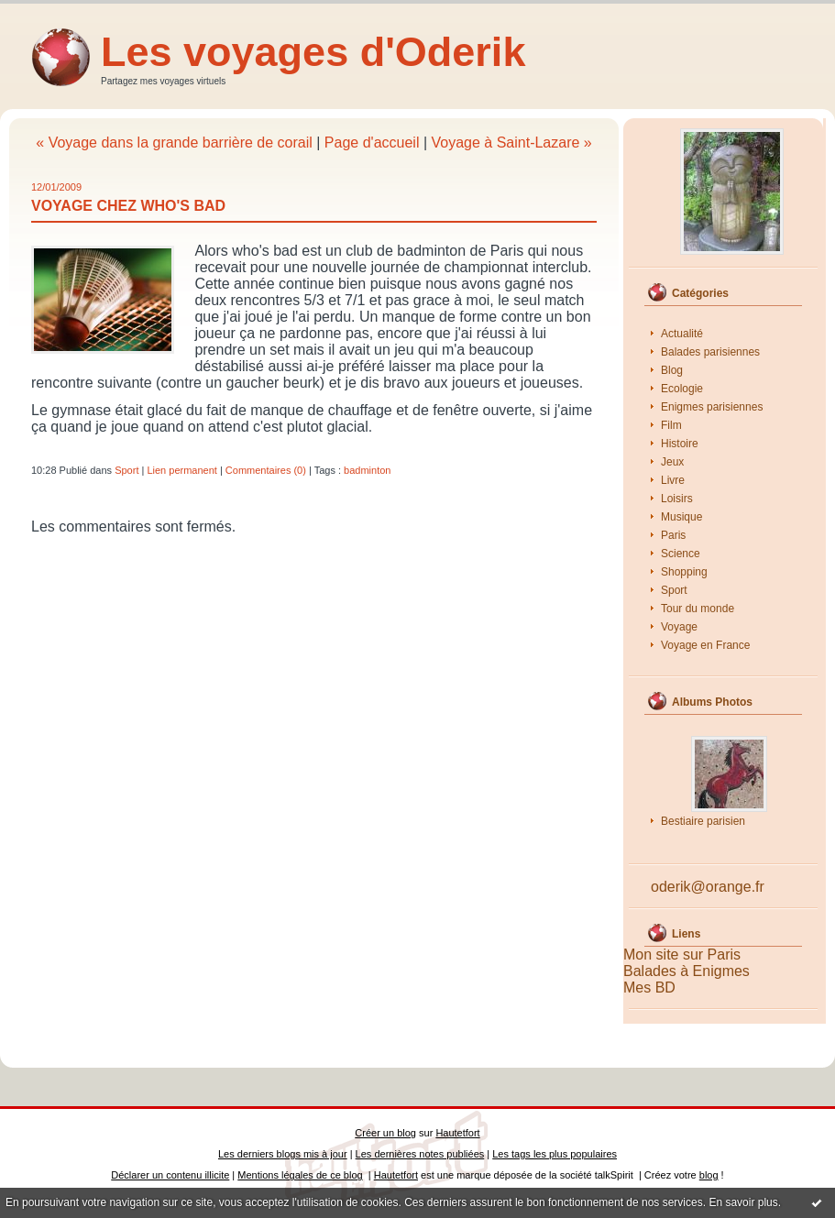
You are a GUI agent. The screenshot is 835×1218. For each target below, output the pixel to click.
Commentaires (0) (265, 470)
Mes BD (649, 987)
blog (709, 1174)
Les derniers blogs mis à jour (282, 1153)
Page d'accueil (372, 142)
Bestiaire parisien (703, 821)
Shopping (684, 571)
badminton (367, 470)
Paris (673, 535)
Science (680, 553)
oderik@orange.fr (707, 886)
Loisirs (677, 498)
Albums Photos (712, 702)
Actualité (682, 333)
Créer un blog (385, 1132)
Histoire (679, 443)
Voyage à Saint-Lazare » (511, 142)
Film (671, 425)
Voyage (679, 626)
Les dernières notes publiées (420, 1153)
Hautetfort (457, 1132)
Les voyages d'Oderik (313, 51)
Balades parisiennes (710, 352)
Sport (674, 590)
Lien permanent (181, 470)
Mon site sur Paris (682, 954)
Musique (681, 516)
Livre (673, 480)
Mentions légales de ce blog (299, 1174)
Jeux (672, 461)
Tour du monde (697, 608)
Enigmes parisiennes (712, 407)
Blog (672, 370)
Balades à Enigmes (686, 971)
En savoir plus (743, 1202)
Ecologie (682, 388)
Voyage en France (705, 645)
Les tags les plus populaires (554, 1153)
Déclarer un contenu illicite (170, 1174)
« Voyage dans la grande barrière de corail (174, 142)
